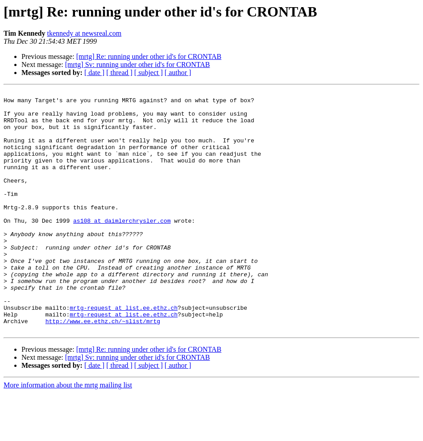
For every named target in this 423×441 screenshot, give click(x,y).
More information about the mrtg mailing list (68, 433)
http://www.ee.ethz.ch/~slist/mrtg (103, 368)
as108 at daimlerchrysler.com (121, 247)
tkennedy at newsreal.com (84, 33)
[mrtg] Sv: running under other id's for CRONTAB (137, 64)
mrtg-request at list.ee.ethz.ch (124, 352)
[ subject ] (148, 72)
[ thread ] (119, 72)
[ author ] (178, 72)
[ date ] (94, 72)
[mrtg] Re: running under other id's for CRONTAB (149, 56)
